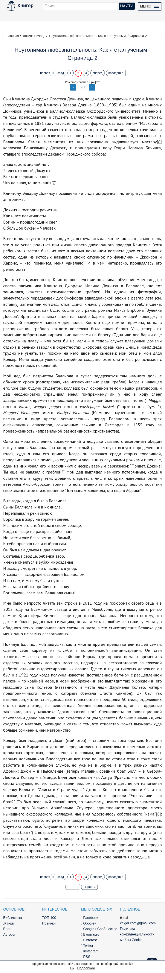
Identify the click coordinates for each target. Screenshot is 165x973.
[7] (53, 183)
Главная (13, 36)
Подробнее (86, 968)
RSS (85, 957)
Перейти (89, 886)
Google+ (88, 923)
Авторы (9, 934)
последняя (115, 73)
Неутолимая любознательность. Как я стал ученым (87, 36)
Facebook (89, 918)
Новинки (49, 923)
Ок (72, 968)
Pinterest (89, 940)
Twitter (87, 945)
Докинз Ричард (34, 36)
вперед (97, 73)
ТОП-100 (49, 918)
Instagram (89, 951)
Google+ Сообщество (99, 929)
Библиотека (12, 918)
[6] (159, 142)
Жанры (9, 923)
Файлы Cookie (131, 940)
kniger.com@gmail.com (138, 923)
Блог (7, 929)
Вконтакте (90, 934)
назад (60, 73)
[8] (158, 814)
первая (45, 73)
